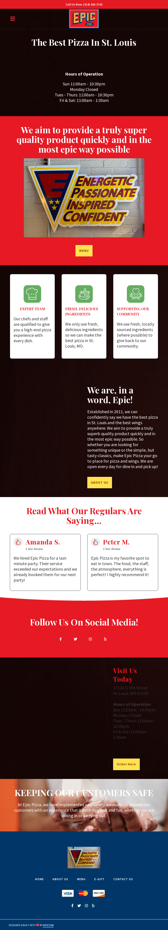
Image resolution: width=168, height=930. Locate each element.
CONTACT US (124, 879)
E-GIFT (100, 879)
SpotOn (48, 925)
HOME (40, 879)
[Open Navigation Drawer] (12, 18)
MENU (82, 879)
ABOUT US (61, 879)
